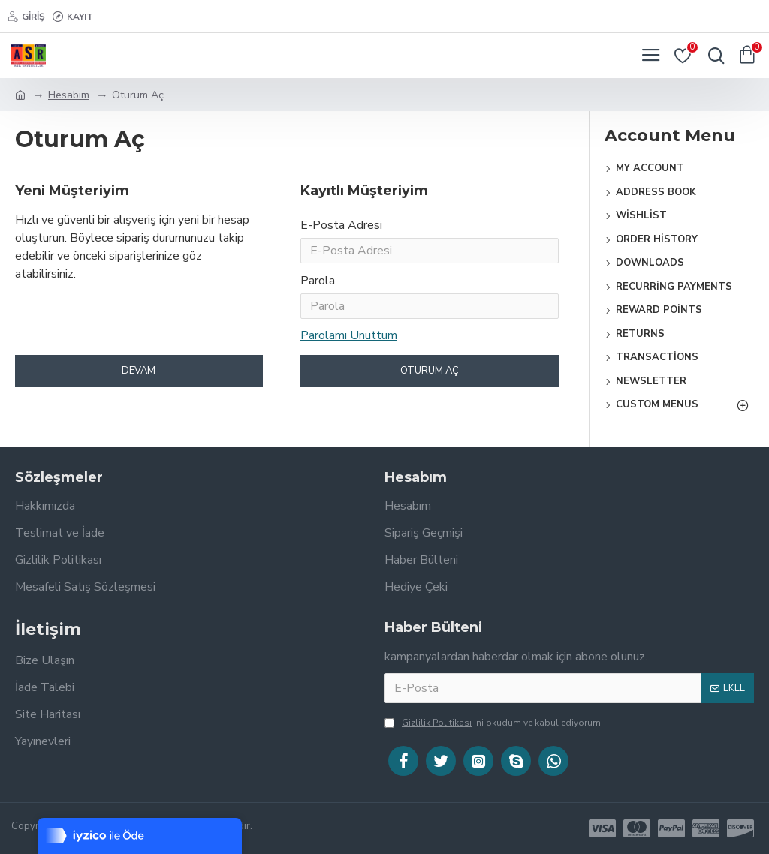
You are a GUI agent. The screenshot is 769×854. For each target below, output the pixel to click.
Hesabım (68, 95)
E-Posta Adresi (341, 225)
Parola (317, 286)
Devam (138, 382)
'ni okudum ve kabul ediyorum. (493, 722)
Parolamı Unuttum (348, 344)
